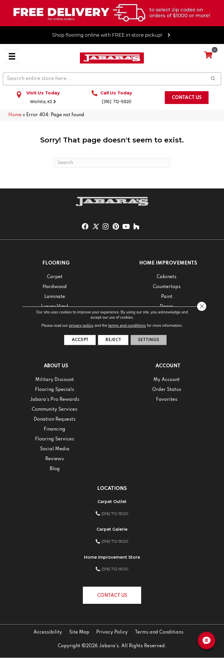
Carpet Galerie (112, 529)
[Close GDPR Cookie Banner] (201, 306)
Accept (75, 340)
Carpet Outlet (112, 501)
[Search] (112, 163)
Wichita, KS (43, 102)
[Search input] (112, 79)
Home (15, 115)
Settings (153, 340)
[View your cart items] (208, 55)
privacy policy (82, 325)
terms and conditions (126, 325)
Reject (113, 340)
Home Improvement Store (112, 557)
